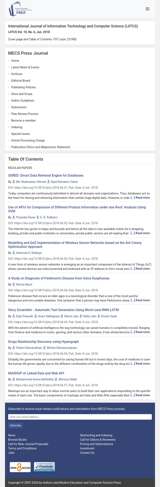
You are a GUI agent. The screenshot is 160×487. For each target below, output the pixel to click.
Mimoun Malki (68, 379)
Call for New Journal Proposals (28, 444)
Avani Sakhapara (49, 316)
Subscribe (15, 425)
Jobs (11, 452)
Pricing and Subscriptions (96, 444)
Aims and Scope (21, 94)
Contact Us (87, 452)
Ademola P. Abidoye (29, 253)
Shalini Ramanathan (29, 347)
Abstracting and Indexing (96, 435)
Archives (16, 74)
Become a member (23, 120)
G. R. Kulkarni (48, 217)
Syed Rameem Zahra (64, 181)
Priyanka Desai (25, 217)
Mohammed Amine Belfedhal (35, 379)
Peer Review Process (24, 114)
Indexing (16, 127)
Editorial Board (20, 80)
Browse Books (17, 439)
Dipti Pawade (24, 316)
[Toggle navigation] (147, 9)
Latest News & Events (25, 67)
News (11, 435)
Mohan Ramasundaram (62, 347)
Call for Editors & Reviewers (98, 439)
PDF (56, 39)
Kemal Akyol (24, 284)
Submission (18, 107)
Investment (87, 448)
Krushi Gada (109, 316)
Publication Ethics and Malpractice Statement (40, 147)
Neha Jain (89, 316)
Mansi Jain (71, 316)
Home (15, 60)
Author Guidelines (22, 100)
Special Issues (20, 133)
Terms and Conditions (22, 448)
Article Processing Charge (28, 140)
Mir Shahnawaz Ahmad (31, 181)
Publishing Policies (23, 87)
